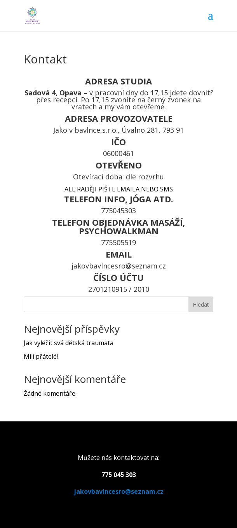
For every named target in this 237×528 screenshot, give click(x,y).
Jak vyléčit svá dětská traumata (68, 343)
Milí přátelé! (41, 356)
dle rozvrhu (145, 176)
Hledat (201, 304)
